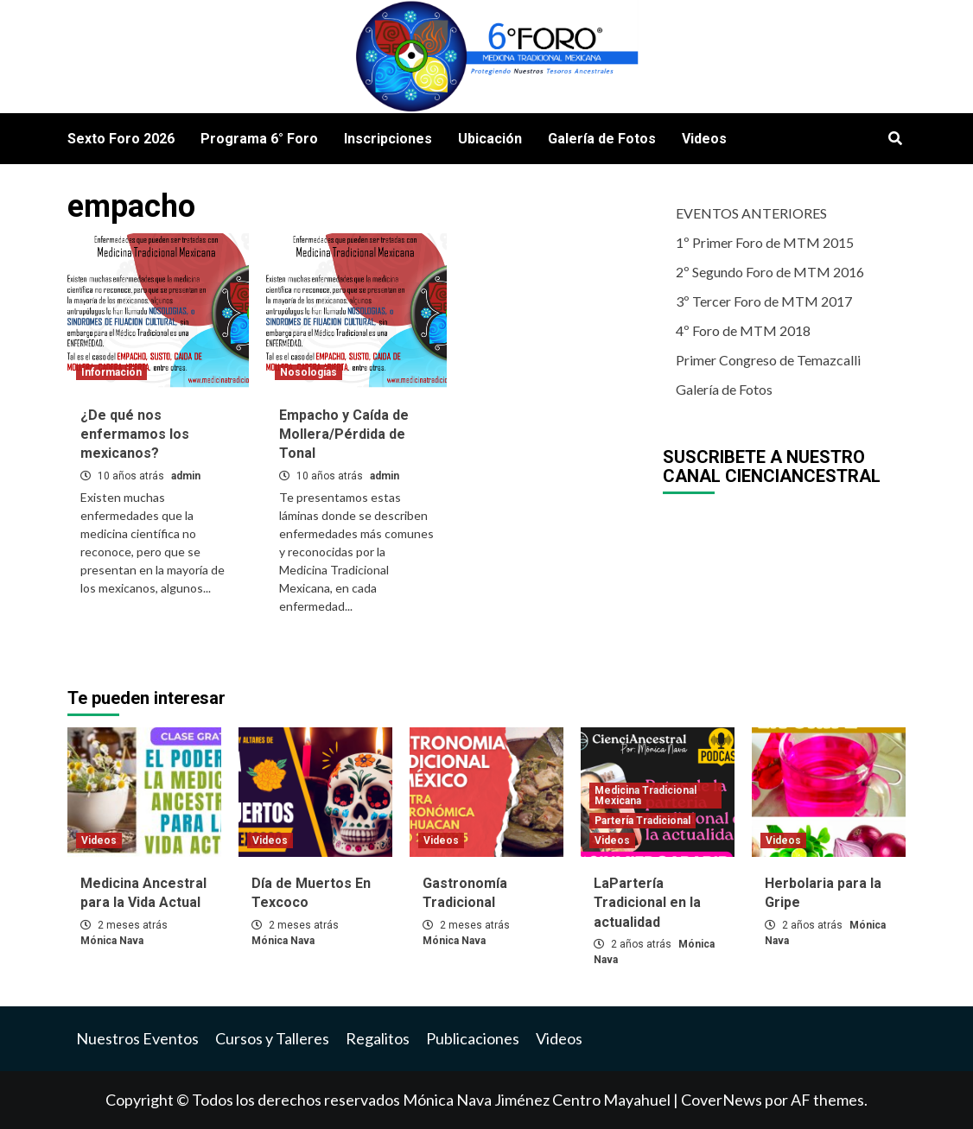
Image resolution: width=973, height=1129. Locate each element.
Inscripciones (388, 138)
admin (185, 476)
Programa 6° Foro (259, 138)
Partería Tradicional (642, 821)
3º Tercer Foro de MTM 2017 (764, 301)
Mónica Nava (111, 941)
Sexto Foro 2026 (121, 138)
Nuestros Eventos (137, 1038)
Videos (704, 138)
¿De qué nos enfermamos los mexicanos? (134, 434)
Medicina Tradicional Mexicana (645, 795)
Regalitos (378, 1038)
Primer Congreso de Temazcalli (768, 360)
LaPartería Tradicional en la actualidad (647, 902)
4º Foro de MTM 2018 (743, 330)
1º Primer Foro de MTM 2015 (765, 242)
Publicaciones (472, 1038)
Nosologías (308, 372)
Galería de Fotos (602, 138)
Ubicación (490, 138)
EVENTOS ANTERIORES (751, 213)
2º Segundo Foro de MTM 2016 (770, 271)
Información (111, 372)
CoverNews (721, 1099)
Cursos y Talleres (272, 1038)
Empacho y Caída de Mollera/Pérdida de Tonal (344, 434)
